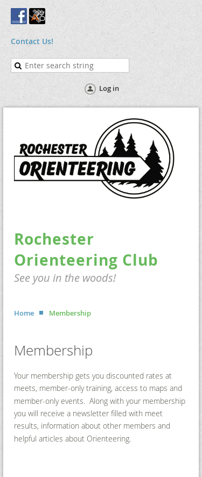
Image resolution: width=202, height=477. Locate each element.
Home (24, 313)
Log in (109, 88)
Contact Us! (32, 41)
